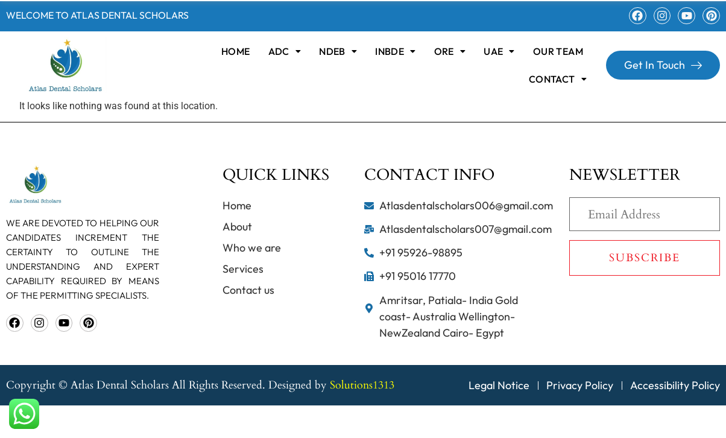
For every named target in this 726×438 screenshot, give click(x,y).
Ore (450, 51)
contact (558, 79)
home (235, 51)
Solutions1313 (362, 385)
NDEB (338, 51)
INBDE (395, 51)
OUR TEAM (558, 51)
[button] (285, 51)
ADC (284, 51)
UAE (499, 51)
